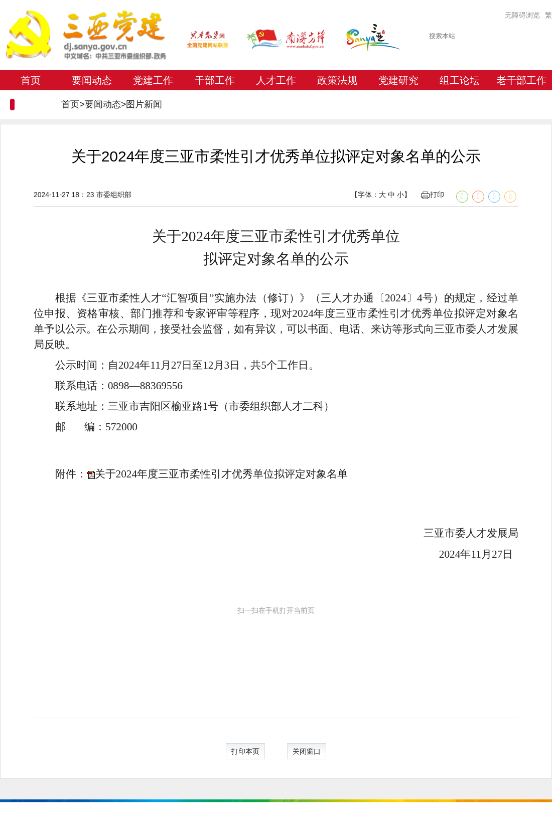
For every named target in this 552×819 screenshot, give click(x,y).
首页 (31, 80)
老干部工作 (521, 80)
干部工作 (215, 80)
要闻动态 (92, 80)
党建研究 (398, 80)
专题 (31, 100)
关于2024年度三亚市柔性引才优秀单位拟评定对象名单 (221, 474)
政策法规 (337, 80)
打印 (432, 195)
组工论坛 (460, 80)
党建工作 (153, 80)
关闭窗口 (307, 751)
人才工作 (276, 80)
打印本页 (245, 751)
